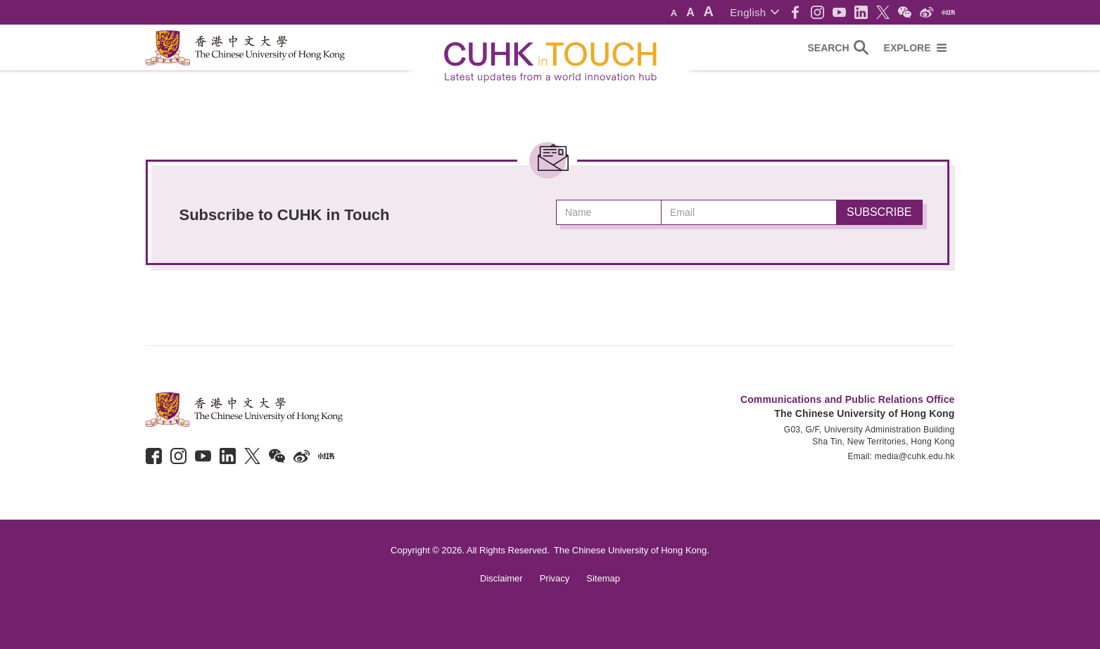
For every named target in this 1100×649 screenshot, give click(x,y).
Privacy (555, 578)
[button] (754, 12)
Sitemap (603, 578)
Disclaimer (501, 578)
